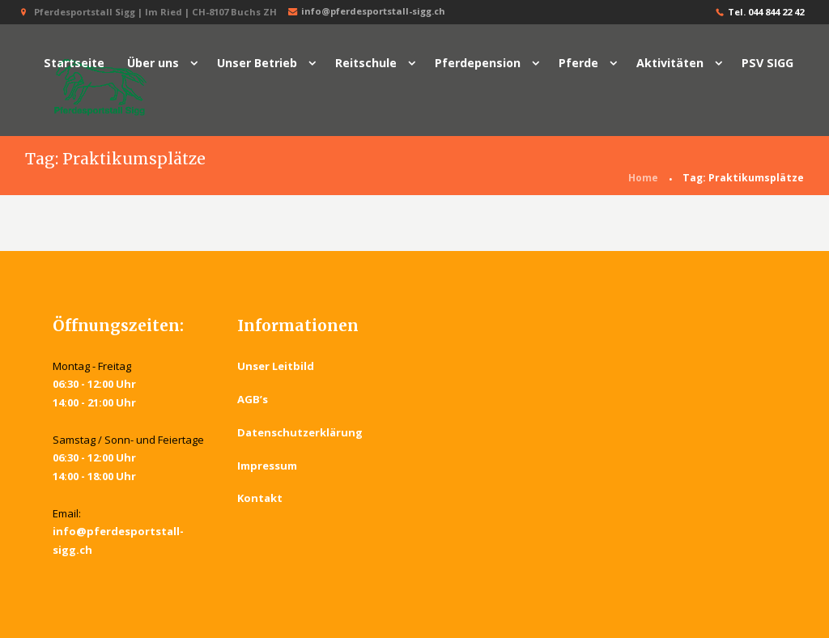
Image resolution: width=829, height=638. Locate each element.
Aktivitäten (670, 62)
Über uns (153, 62)
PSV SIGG (767, 62)
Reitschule (366, 62)
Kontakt (260, 498)
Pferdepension (478, 62)
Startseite (74, 62)
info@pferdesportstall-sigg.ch (365, 11)
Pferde (578, 62)
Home (643, 178)
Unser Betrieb (257, 62)
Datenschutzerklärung (300, 432)
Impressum (267, 465)
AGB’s (252, 399)
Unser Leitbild (275, 366)
